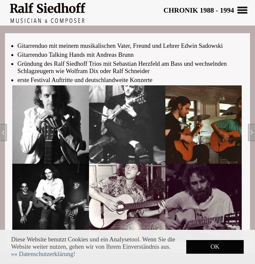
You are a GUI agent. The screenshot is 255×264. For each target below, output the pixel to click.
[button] (43, 253)
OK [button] (215, 246)
